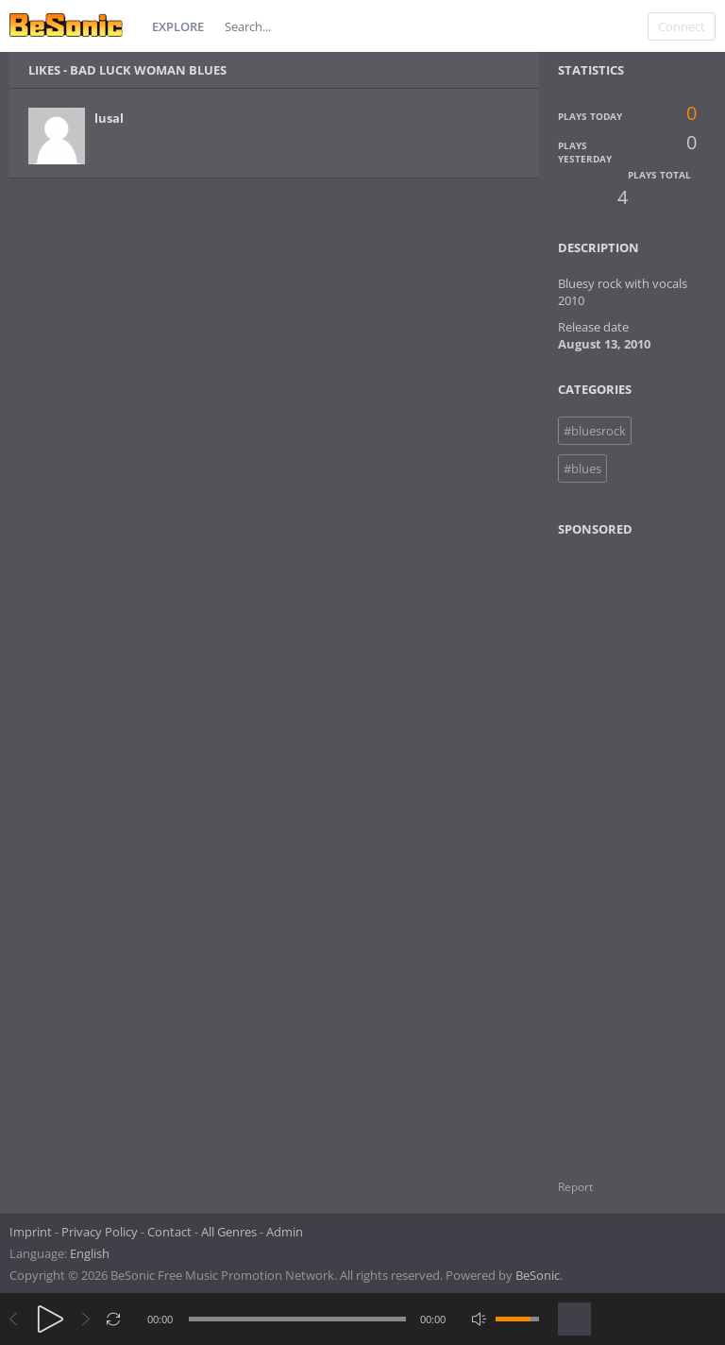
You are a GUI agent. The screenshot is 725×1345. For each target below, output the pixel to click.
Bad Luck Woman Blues (148, 69)
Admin (284, 1231)
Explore (178, 26)
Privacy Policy (99, 1231)
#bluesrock (595, 430)
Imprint (30, 1231)
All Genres (229, 1231)
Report (575, 1187)
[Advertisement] (640, 846)
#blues (582, 468)
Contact (169, 1231)
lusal (109, 118)
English (90, 1253)
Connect (681, 26)
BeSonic (537, 1275)
